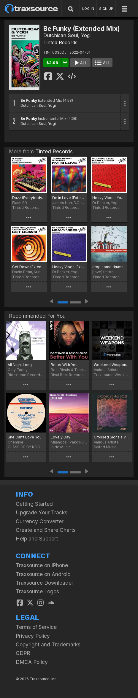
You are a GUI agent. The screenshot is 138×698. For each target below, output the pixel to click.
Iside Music (61, 447)
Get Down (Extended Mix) (29, 267)
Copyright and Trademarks (48, 644)
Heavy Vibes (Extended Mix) (69, 267)
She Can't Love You (25, 437)
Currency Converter (40, 521)
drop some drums (107, 267)
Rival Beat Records (67, 375)
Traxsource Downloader (44, 583)
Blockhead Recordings (26, 375)
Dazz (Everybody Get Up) (29, 197)
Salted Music (105, 447)
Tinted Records (60, 42)
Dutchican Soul (60, 35)
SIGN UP (106, 9)
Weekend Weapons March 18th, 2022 (112, 364)
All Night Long (20, 364)
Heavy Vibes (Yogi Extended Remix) (109, 197)
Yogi (86, 35)
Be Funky (28, 100)
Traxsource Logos (37, 591)
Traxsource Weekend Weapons (112, 375)
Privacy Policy (33, 636)
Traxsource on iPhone (42, 565)
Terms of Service (36, 627)
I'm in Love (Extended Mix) (69, 197)
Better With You (64, 364)
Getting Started (34, 504)
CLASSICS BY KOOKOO (26, 447)
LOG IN (88, 9)
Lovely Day (60, 437)
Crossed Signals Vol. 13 (112, 437)
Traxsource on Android (43, 574)
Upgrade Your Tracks (41, 512)
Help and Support (37, 538)
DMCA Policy (32, 662)
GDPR (23, 653)
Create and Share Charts (46, 530)
